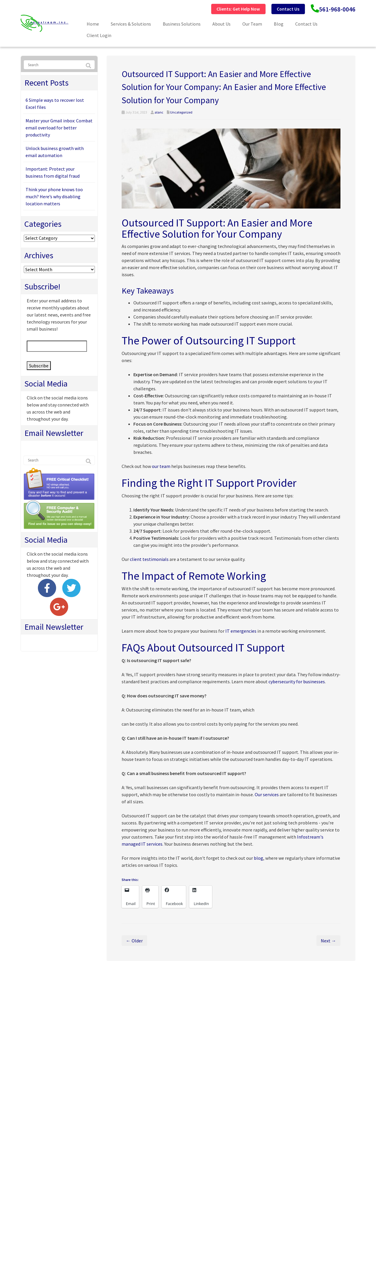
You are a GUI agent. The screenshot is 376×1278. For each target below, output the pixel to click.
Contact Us (274, 8)
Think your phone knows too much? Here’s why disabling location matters (54, 196)
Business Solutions (182, 23)
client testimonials (149, 559)
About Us (221, 23)
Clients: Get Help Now (215, 8)
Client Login (99, 35)
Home (93, 23)
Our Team (252, 23)
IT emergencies (240, 631)
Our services (267, 794)
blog (258, 858)
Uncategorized (181, 112)
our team (161, 466)
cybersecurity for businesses (296, 681)
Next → (328, 940)
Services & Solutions (131, 23)
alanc (159, 112)
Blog (278, 23)
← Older (134, 940)
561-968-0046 (332, 9)
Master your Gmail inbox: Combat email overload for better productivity (59, 127)
